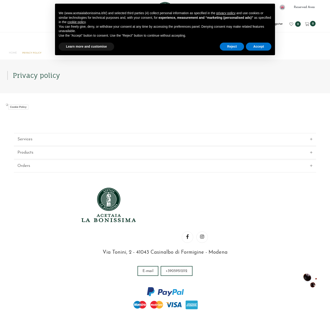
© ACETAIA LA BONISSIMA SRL (90, 288)
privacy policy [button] (226, 13)
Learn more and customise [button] (86, 46)
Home (17, 54)
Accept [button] (258, 46)
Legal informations (190, 288)
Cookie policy (256, 288)
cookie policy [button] (76, 22)
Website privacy (225, 288)
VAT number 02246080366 (146, 288)
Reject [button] (232, 46)
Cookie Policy (23, 117)
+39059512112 (176, 236)
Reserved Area (304, 7)
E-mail (148, 236)
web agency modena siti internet (165, 303)
